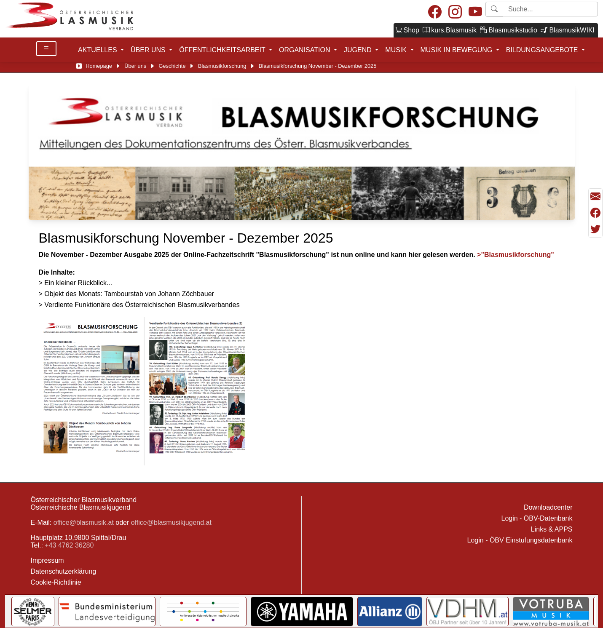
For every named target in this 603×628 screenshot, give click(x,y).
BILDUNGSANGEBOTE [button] (543, 49)
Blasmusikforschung (222, 66)
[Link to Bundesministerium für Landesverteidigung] (107, 611)
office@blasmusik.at (84, 522)
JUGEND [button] (358, 49)
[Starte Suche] (550, 9)
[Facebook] (435, 12)
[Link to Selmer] (33, 611)
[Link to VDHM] (467, 611)
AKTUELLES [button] (98, 49)
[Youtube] (475, 12)
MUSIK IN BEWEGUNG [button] (457, 49)
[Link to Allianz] (390, 611)
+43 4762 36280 (69, 545)
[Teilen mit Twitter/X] (595, 229)
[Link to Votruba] (551, 611)
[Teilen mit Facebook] (595, 213)
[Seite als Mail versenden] (595, 197)
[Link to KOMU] (203, 611)
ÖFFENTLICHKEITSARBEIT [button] (223, 49)
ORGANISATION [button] (305, 49)
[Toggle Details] (46, 48)
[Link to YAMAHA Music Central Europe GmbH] (302, 611)
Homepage (99, 66)
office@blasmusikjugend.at (171, 522)
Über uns (135, 66)
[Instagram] (455, 12)
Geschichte (172, 66)
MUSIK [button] (396, 49)
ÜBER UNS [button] (149, 49)
